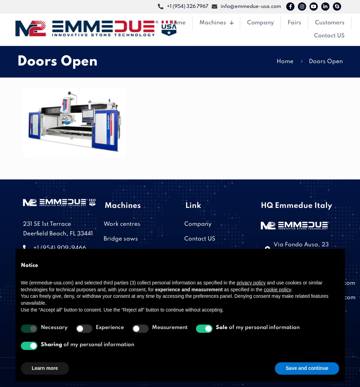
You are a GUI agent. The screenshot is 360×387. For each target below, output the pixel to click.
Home (285, 61)
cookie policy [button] (277, 289)
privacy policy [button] (251, 282)
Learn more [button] (45, 368)
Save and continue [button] (307, 368)
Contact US (199, 239)
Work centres (122, 224)
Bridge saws (121, 239)
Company (197, 224)
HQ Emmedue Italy (296, 206)
